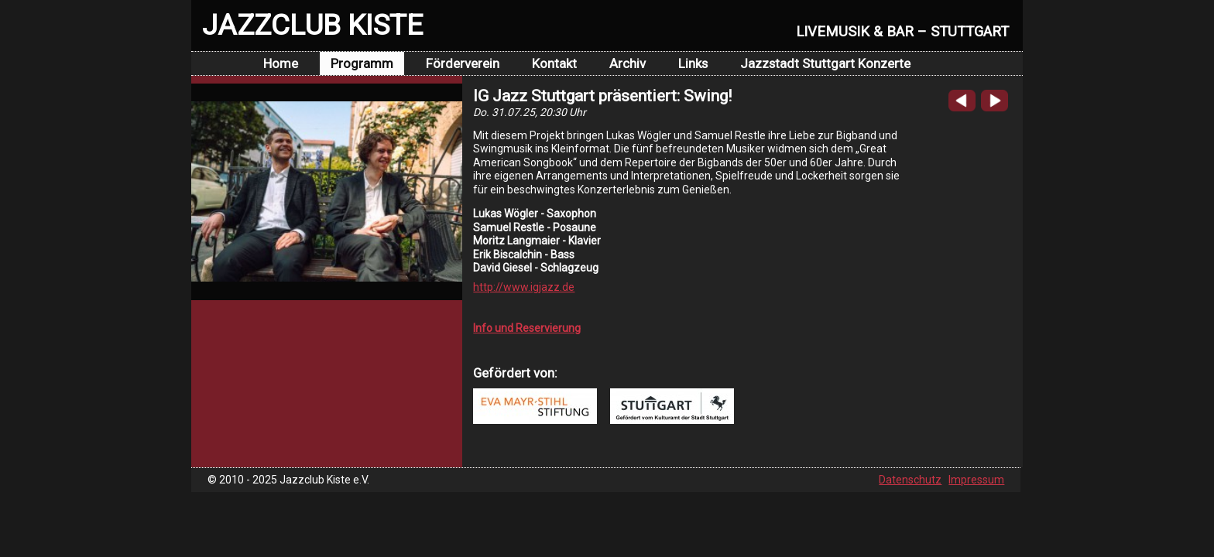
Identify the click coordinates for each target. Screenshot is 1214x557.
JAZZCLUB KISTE (312, 25)
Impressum (976, 479)
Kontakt (554, 63)
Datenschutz (910, 479)
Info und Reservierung (527, 328)
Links (693, 63)
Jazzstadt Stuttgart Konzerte (825, 63)
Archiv (627, 63)
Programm (362, 63)
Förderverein (462, 63)
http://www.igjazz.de (523, 287)
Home (280, 63)
